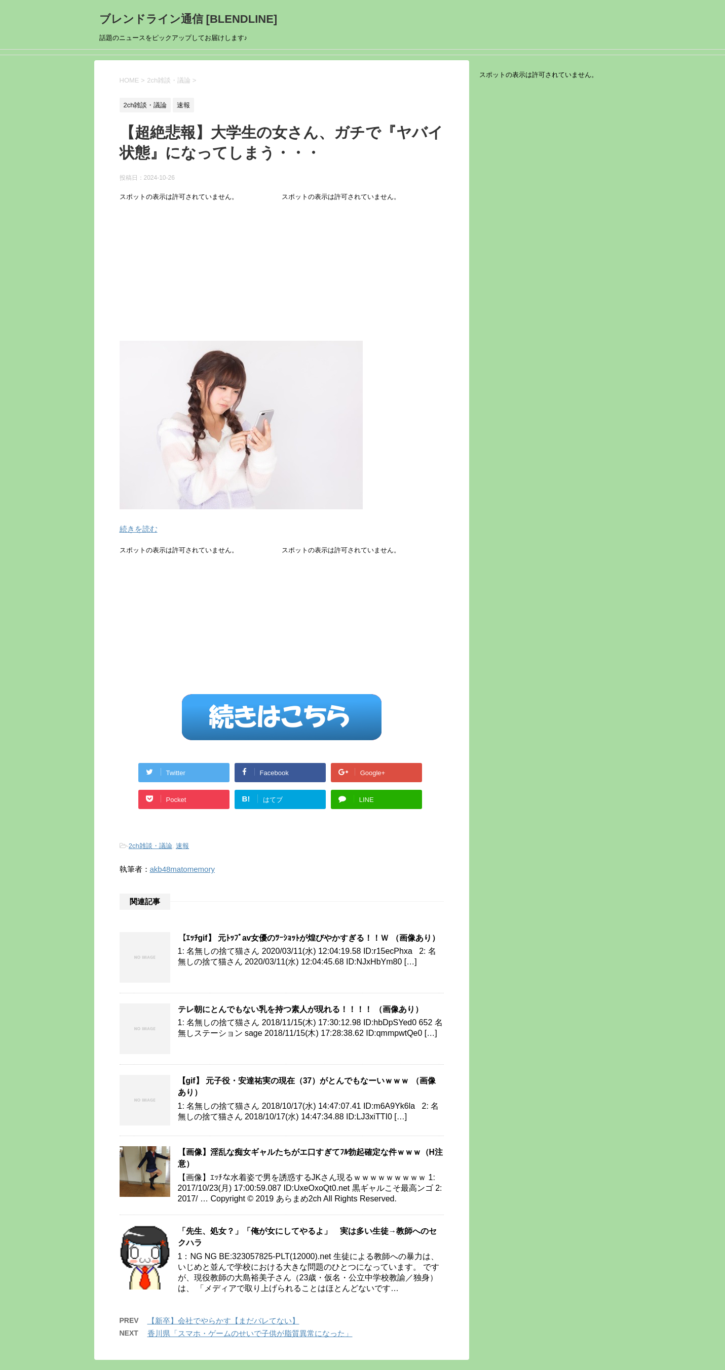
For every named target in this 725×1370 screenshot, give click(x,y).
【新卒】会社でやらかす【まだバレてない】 (223, 1320)
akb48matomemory (182, 869)
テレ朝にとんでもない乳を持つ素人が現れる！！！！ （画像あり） (300, 1009)
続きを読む (139, 529)
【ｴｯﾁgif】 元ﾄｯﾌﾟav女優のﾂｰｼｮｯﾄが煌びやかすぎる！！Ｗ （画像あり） (309, 938)
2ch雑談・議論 (150, 846)
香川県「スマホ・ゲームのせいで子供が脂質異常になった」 (250, 1333)
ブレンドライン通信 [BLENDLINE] (188, 19)
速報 (182, 846)
